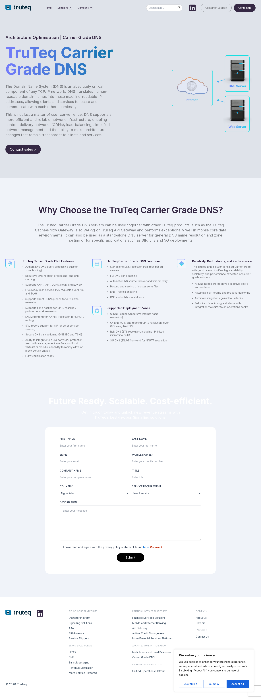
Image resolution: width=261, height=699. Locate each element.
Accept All (237, 683)
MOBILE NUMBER (142, 454)
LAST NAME (139, 438)
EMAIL (63, 454)
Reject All (214, 683)
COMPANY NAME (70, 470)
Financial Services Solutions (148, 617)
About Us (201, 617)
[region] (214, 670)
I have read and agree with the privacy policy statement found (112, 547)
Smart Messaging (79, 662)
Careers (200, 623)
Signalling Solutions (80, 623)
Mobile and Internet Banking (149, 623)
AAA (71, 628)
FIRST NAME (67, 438)
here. (146, 547)
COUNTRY (66, 486)
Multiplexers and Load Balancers (151, 652)
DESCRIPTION (68, 502)
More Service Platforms (83, 672)
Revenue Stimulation (81, 667)
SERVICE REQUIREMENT (146, 486)
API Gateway (76, 633)
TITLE (135, 470)
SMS (71, 657)
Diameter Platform (79, 617)
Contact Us (202, 636)
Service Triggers (79, 638)
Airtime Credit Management (148, 633)
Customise (190, 683)
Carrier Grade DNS (143, 657)
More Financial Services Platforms (152, 638)
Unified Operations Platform (148, 671)
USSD (72, 652)
